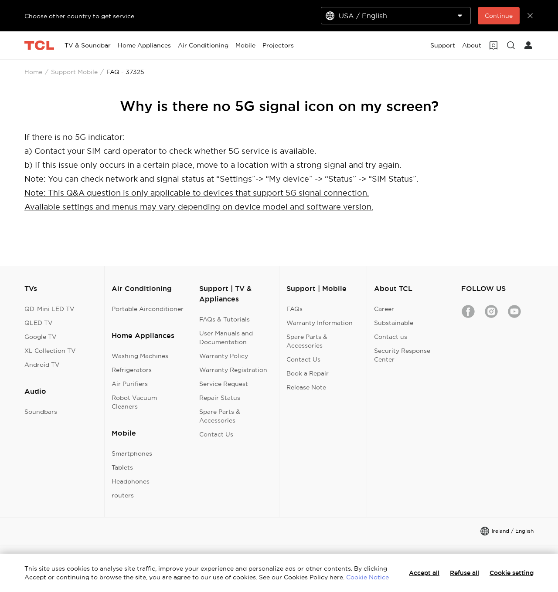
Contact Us (216, 434)
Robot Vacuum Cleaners (134, 402)
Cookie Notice (367, 577)
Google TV (40, 337)
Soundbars (40, 412)
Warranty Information (319, 323)
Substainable (393, 323)
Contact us (390, 337)
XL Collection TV (50, 351)
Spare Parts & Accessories (219, 416)
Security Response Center (402, 355)
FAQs (294, 309)
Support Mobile (74, 72)
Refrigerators (132, 370)
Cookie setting (512, 573)
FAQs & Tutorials (224, 319)
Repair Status (219, 398)
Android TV (42, 365)
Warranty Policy (223, 356)
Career (384, 309)
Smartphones (132, 453)
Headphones (131, 481)
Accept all (424, 573)
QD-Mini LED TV (49, 309)
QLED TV (38, 323)
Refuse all (464, 573)
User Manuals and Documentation (226, 337)
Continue (499, 16)
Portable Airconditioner (148, 309)
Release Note (306, 387)
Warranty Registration (233, 370)
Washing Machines (140, 356)
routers (123, 495)
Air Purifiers (130, 384)
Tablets (122, 467)
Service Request (223, 384)
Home (33, 72)
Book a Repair (307, 373)
